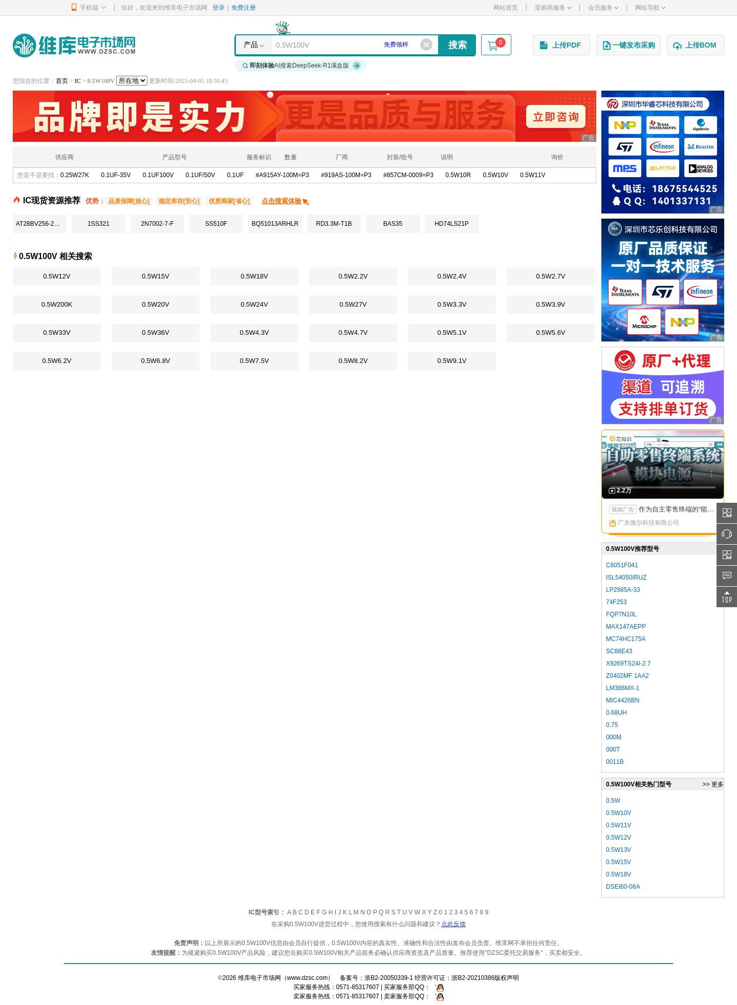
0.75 (612, 725)
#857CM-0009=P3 (408, 175)
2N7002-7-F (157, 223)
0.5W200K (57, 304)
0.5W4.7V (352, 332)
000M (613, 737)
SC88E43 (619, 651)
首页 (62, 80)
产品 (251, 44)
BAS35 (392, 223)
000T (613, 749)
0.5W (613, 800)
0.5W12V (56, 276)
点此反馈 (453, 924)
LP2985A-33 (623, 589)
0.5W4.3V (254, 332)
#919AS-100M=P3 (346, 175)
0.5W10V (495, 175)
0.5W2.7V (550, 276)
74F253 (616, 602)
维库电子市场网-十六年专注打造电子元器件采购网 (74, 45)
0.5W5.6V (550, 332)
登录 (218, 7)
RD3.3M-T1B (334, 223)
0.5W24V (254, 304)
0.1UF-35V (116, 175)
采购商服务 (553, 7)
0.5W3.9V (550, 304)
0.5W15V (155, 276)
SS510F (216, 223)
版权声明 (506, 977)
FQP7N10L (621, 614)
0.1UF (235, 175)
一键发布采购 (628, 45)
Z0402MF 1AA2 (627, 675)
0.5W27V (352, 304)
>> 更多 (713, 784)
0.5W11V (532, 175)
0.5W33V (56, 332)
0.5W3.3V (451, 304)
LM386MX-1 (622, 688)
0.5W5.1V (451, 332)
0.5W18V (254, 276)
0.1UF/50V (200, 175)
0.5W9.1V (451, 361)
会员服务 (603, 7)
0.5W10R (458, 175)
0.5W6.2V (56, 361)
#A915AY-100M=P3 (282, 175)
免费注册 (243, 7)
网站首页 (505, 7)
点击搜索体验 (286, 201)
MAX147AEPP (626, 626)
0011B (615, 761)
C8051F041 (622, 565)
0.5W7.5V (254, 361)
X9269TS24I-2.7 (628, 663)
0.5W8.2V (352, 361)
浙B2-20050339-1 (388, 977)
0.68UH (616, 712)
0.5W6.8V (155, 361)
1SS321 (99, 223)
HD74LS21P (452, 223)
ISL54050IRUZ (626, 577)
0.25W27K (74, 175)
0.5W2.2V (352, 276)
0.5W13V (618, 849)
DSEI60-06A (623, 886)
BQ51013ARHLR (275, 223)
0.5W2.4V (451, 276)
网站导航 (650, 7)
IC (78, 80)
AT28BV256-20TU (41, 223)
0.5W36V (155, 332)
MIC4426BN (622, 700)
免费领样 (396, 44)
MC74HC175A (625, 639)
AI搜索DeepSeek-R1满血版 (302, 65)
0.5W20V (155, 304)
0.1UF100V (158, 175)
